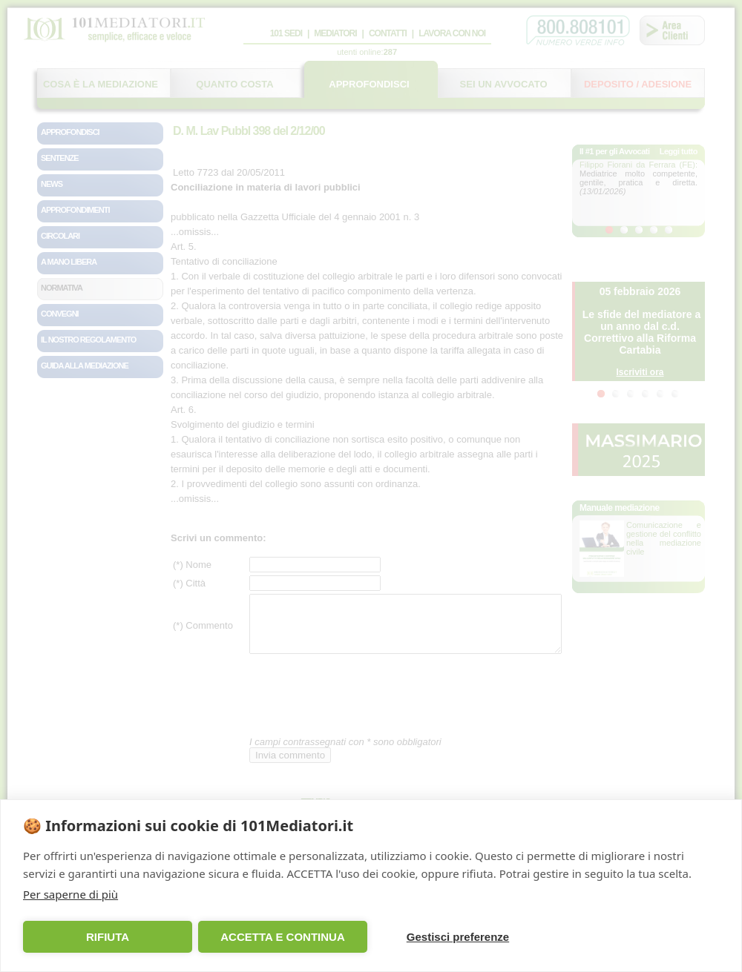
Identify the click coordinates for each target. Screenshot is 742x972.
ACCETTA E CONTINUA (282, 936)
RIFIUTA (107, 936)
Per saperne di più (70, 894)
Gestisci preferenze (458, 936)
